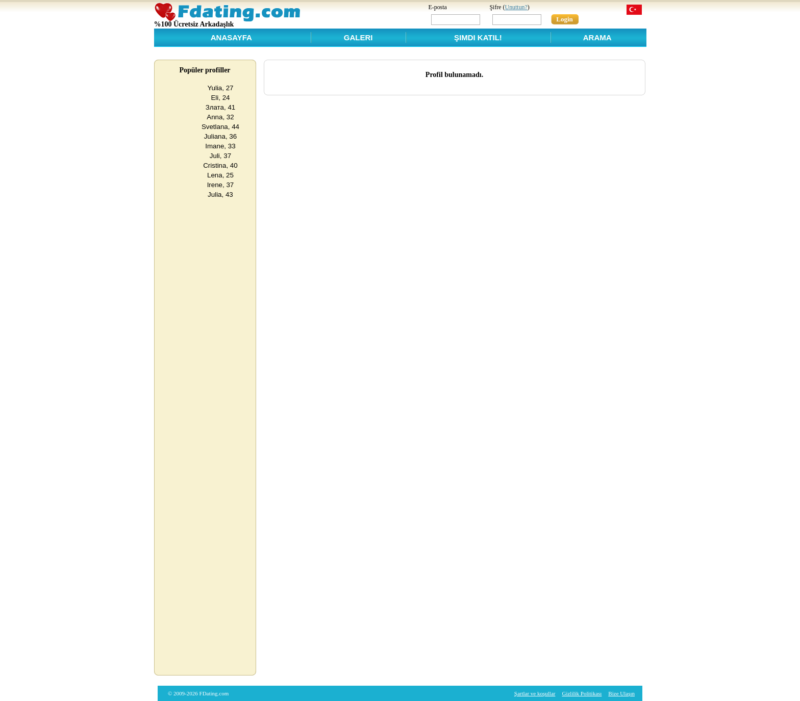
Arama (597, 37)
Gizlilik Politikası (582, 693)
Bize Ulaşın (621, 693)
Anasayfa (231, 37)
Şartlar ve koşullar (535, 693)
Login (564, 19)
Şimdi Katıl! (478, 37)
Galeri (358, 37)
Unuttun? (516, 7)
